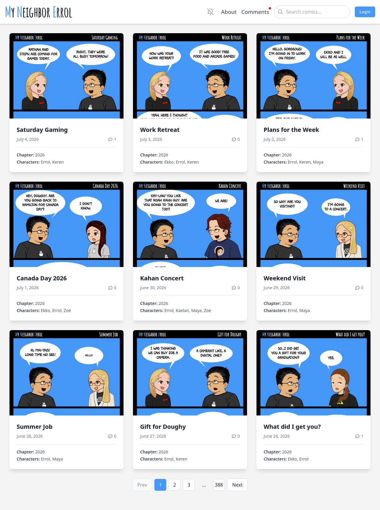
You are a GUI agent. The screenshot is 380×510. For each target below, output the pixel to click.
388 (219, 485)
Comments (255, 11)
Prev (142, 485)
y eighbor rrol (38, 12)
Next (237, 485)
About (229, 11)
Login (365, 12)
